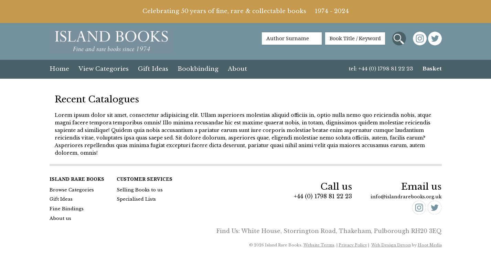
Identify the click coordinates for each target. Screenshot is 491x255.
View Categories (103, 69)
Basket (432, 68)
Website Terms (318, 245)
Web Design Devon (391, 245)
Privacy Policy (353, 245)
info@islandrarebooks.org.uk (406, 197)
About (237, 69)
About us (60, 218)
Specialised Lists (136, 199)
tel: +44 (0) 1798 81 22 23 (381, 68)
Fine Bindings (67, 209)
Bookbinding (198, 69)
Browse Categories (72, 190)
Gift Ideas (153, 69)
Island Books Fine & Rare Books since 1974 (111, 42)
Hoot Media (430, 245)
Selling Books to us (140, 190)
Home (59, 69)
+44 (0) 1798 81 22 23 (323, 196)
